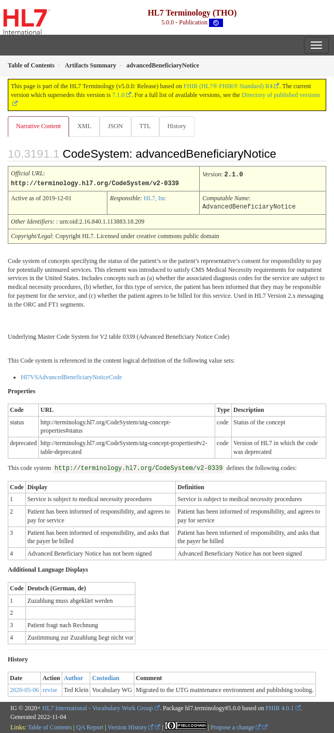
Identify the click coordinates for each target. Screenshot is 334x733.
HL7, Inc (155, 197)
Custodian (105, 677)
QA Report (89, 726)
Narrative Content (38, 126)
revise (50, 689)
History (177, 126)
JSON (115, 126)
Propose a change (236, 726)
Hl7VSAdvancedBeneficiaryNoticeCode (71, 376)
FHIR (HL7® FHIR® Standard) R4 (228, 86)
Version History (131, 726)
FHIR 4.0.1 (280, 707)
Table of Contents (49, 726)
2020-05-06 (24, 689)
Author (73, 677)
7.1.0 (118, 95)
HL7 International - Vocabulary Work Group (98, 707)
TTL (145, 126)
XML (84, 126)
